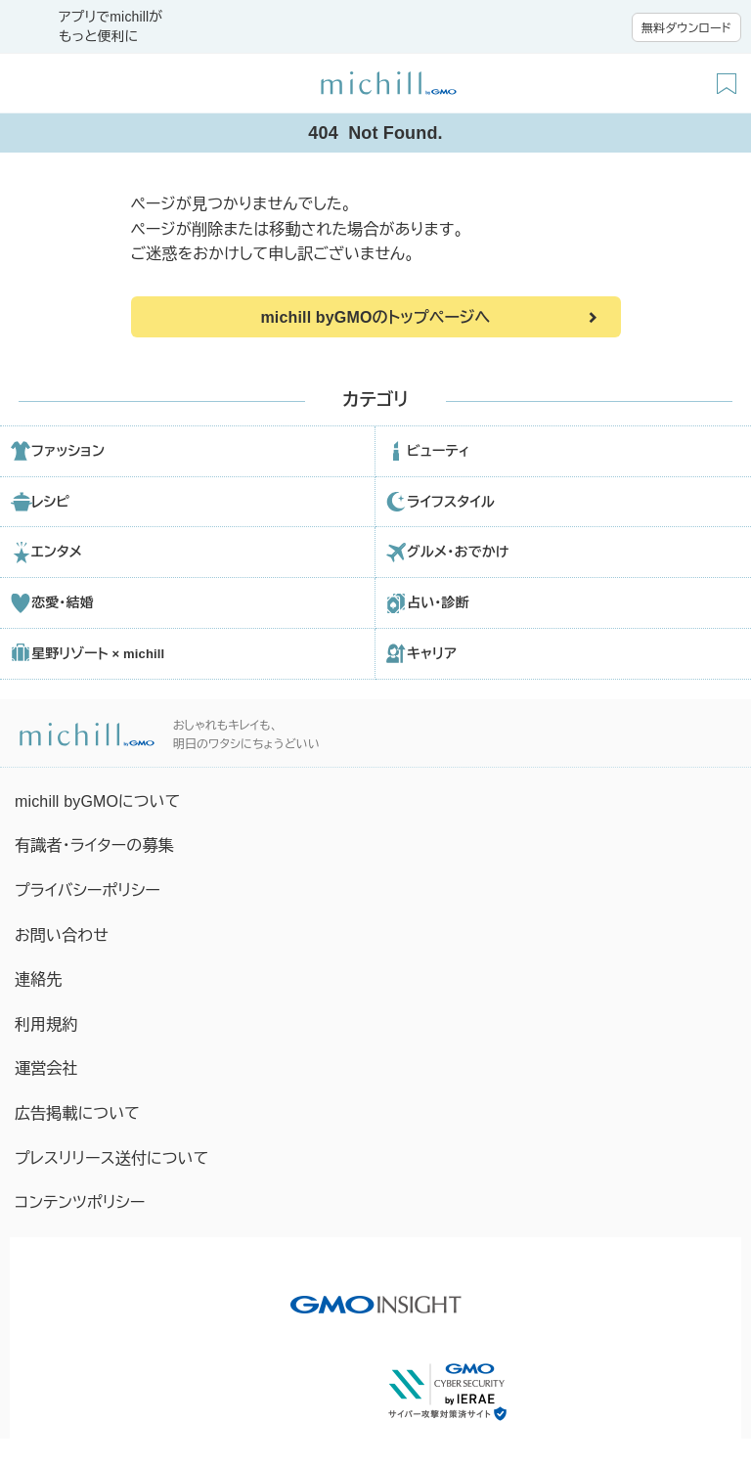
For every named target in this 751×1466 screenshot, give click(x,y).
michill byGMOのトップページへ (375, 317)
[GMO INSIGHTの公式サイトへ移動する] (376, 1294)
